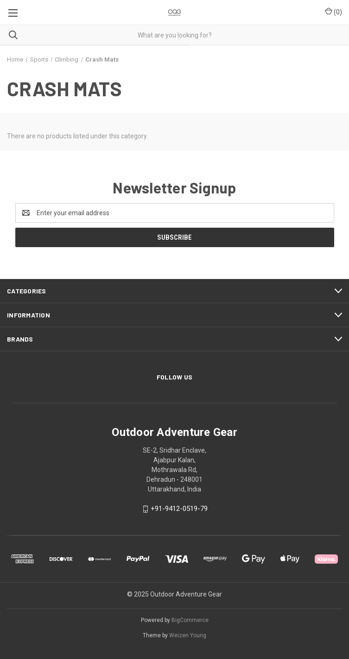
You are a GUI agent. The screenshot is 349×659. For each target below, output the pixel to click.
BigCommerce (190, 620)
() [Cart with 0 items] (333, 11)
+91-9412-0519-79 (179, 509)
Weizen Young (187, 635)
